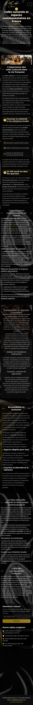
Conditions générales (16, 702)
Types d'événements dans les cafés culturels (14, 640)
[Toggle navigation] (29, 4)
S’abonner (16, 621)
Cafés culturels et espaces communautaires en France (12, 632)
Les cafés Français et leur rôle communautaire (13, 645)
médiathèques (13, 227)
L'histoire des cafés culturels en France (17, 636)
